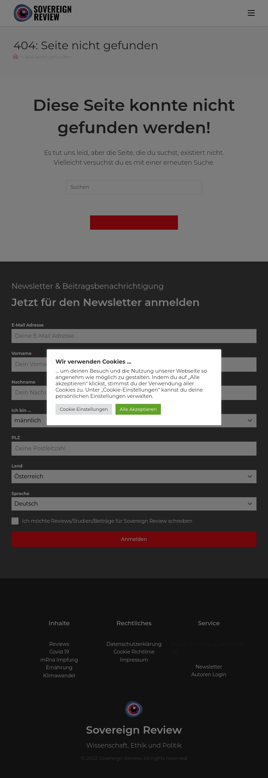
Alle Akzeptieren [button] (138, 409)
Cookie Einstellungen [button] (84, 409)
